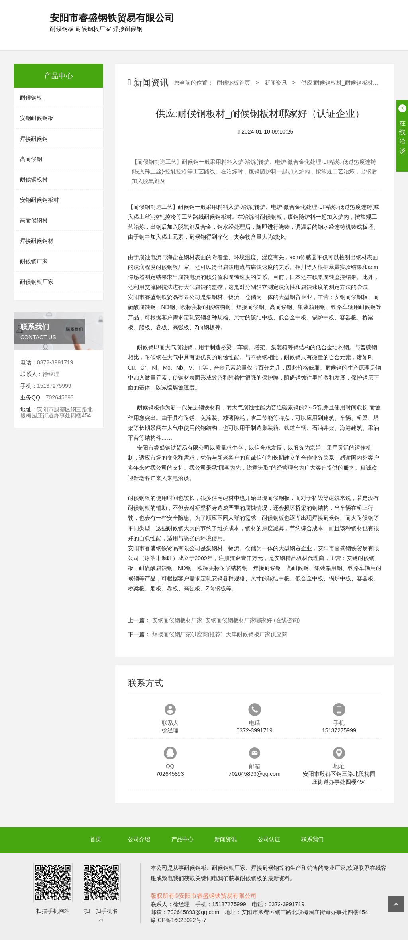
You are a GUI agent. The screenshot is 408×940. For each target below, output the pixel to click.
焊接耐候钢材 (36, 241)
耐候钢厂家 (34, 261)
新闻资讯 (276, 82)
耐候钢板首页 (233, 82)
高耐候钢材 (34, 220)
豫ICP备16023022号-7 (178, 920)
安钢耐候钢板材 (39, 200)
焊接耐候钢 (34, 139)
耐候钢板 (31, 97)
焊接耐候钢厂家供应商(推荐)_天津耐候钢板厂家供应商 (219, 634)
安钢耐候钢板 (36, 118)
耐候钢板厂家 (36, 282)
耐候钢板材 (34, 179)
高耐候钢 (31, 159)
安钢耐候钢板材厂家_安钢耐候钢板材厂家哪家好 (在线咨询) (226, 620)
